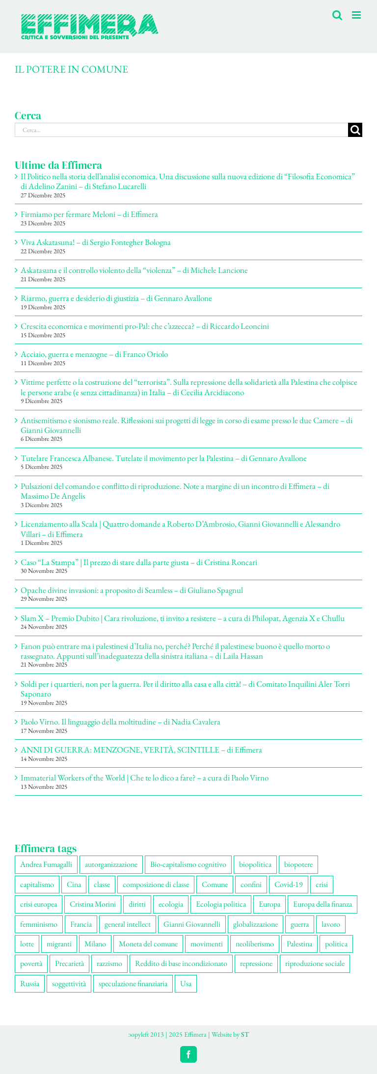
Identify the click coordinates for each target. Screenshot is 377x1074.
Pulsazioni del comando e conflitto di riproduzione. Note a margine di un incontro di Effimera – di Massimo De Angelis (175, 491)
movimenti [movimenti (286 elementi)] (206, 944)
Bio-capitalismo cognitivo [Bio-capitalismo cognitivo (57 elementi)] (188, 864)
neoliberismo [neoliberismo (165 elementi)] (255, 944)
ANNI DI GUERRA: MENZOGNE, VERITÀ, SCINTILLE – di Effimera (141, 749)
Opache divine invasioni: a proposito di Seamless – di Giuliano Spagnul (132, 590)
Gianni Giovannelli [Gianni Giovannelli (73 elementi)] (191, 924)
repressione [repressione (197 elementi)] (256, 963)
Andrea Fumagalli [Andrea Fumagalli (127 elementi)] (46, 864)
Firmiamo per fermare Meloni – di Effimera (89, 214)
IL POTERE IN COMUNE (71, 69)
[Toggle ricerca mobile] (337, 15)
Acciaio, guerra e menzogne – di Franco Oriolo (94, 354)
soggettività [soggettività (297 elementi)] (69, 983)
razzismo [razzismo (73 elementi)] (109, 963)
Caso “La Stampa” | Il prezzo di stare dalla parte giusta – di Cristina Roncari (139, 562)
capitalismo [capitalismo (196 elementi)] (37, 884)
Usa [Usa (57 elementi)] (185, 983)
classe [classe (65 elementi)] (102, 884)
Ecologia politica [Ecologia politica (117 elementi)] (221, 904)
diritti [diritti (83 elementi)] (137, 904)
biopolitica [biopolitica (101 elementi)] (255, 864)
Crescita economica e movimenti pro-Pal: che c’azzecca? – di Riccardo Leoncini (145, 326)
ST (245, 1034)
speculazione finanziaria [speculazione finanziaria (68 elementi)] (133, 983)
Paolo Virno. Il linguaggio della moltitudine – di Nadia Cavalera (120, 721)
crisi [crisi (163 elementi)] (322, 884)
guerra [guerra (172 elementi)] (300, 924)
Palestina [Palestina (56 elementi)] (299, 944)
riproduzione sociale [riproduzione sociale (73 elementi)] (315, 963)
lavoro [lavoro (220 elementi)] (331, 924)
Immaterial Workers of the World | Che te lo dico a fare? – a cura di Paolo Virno (145, 777)
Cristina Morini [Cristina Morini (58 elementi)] (93, 904)
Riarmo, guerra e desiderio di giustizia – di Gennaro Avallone (116, 298)
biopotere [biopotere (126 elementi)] (298, 864)
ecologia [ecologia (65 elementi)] (171, 904)
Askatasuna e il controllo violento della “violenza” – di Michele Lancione (134, 270)
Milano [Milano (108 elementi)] (95, 944)
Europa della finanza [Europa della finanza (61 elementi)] (322, 904)
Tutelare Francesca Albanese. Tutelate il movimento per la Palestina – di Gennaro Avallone (164, 458)
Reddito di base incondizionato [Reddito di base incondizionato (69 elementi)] (181, 963)
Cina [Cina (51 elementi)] (74, 884)
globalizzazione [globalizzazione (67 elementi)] (255, 924)
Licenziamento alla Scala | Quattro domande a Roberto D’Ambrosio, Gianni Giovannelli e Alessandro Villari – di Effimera (180, 528)
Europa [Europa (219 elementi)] (269, 904)
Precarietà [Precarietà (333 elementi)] (69, 963)
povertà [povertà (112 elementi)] (31, 963)
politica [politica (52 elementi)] (336, 944)
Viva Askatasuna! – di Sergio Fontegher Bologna (96, 242)
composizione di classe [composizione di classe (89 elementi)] (156, 884)
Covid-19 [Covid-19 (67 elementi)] (288, 884)
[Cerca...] (181, 130)
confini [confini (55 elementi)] (251, 884)
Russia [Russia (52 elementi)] (29, 983)
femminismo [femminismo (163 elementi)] (38, 924)
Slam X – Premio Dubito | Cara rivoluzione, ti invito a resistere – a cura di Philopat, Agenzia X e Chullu (183, 618)
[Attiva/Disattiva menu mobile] (357, 15)
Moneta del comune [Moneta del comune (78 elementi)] (148, 944)
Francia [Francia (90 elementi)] (81, 924)
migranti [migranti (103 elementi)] (59, 944)
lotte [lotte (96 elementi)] (27, 944)
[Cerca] (355, 130)
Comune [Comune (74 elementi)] (215, 884)
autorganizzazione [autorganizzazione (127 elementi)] (111, 864)
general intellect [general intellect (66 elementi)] (128, 924)
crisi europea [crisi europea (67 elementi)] (38, 904)
